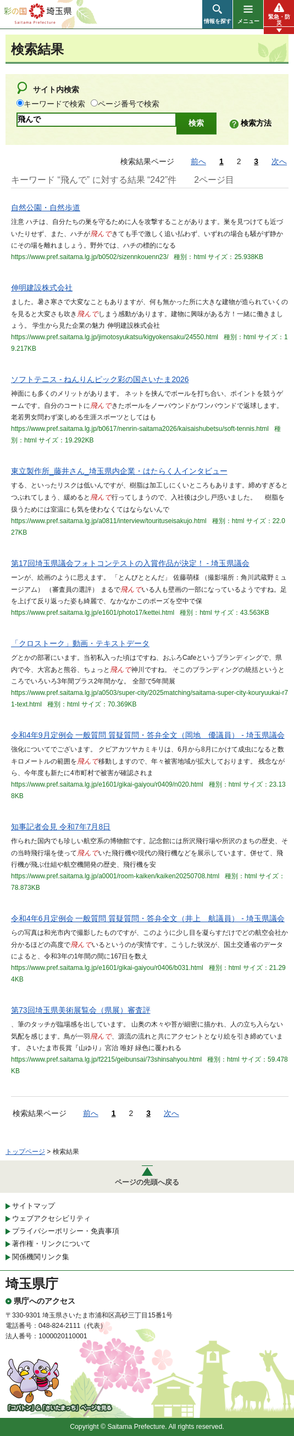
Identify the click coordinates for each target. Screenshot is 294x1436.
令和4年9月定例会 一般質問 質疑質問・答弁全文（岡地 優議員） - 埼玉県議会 (148, 735)
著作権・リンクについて (51, 1243)
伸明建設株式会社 (42, 287)
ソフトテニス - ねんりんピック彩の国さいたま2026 (100, 379)
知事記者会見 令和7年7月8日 (60, 826)
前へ (198, 161)
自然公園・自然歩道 (45, 207)
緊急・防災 (279, 20)
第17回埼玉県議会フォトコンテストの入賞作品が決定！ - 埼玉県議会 (130, 563)
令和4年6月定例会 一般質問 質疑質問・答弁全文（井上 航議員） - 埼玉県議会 (148, 918)
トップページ (25, 1151)
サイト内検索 (56, 89)
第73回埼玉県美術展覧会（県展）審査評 (81, 1010)
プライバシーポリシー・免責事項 (65, 1231)
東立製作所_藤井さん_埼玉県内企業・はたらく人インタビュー (119, 471)
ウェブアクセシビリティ (51, 1218)
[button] (217, 14)
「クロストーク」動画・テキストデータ (80, 643)
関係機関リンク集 (40, 1257)
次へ (279, 161)
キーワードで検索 (54, 103)
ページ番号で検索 (128, 103)
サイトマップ (33, 1206)
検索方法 (256, 123)
